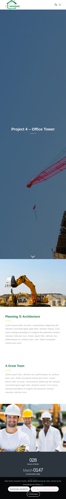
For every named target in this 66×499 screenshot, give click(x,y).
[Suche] (54, 5)
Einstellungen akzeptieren (19, 489)
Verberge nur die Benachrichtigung (44, 489)
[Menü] (60, 5)
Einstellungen (33, 494)
